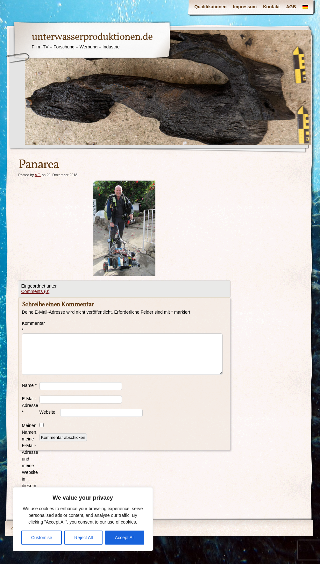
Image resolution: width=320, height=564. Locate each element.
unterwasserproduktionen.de (92, 37)
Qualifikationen (210, 6)
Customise (41, 537)
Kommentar (30, 326)
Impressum (245, 6)
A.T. (38, 175)
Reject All (83, 537)
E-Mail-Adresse (30, 405)
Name (29, 385)
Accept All (124, 537)
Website (47, 412)
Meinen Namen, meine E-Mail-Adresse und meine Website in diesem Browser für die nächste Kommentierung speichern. (30, 472)
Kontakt (271, 6)
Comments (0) (35, 291)
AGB (291, 6)
